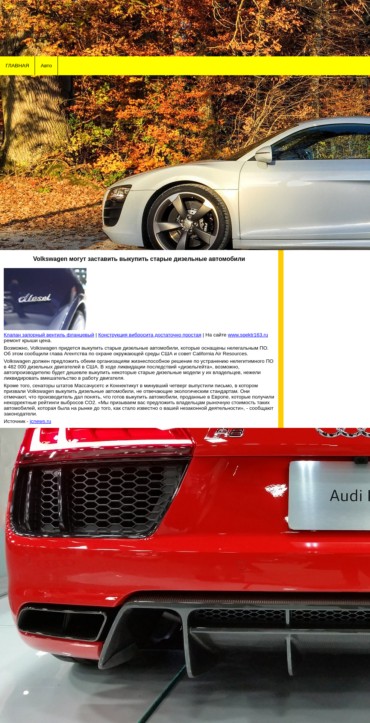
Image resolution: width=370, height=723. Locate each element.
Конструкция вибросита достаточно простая (149, 335)
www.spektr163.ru (248, 335)
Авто (46, 65)
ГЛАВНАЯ (17, 65)
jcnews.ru (40, 421)
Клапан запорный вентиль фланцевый (49, 335)
